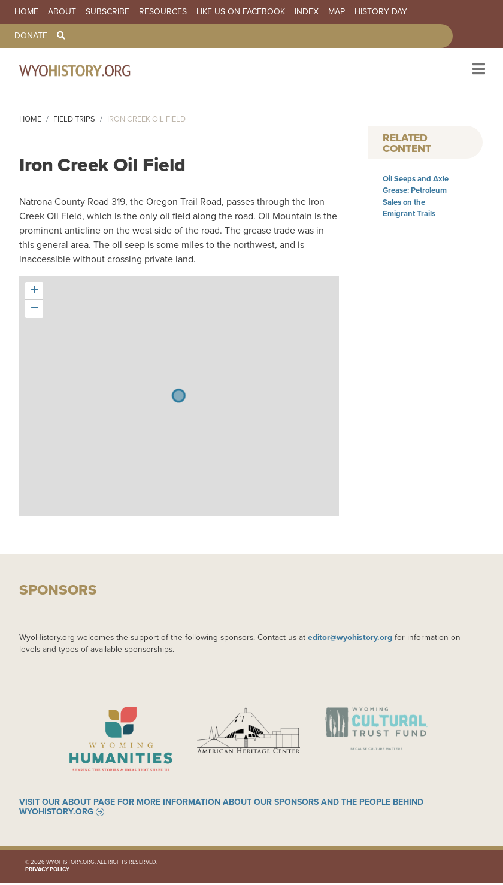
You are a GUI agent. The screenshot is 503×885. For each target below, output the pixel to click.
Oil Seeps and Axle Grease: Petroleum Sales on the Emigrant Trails (416, 196)
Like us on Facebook (240, 12)
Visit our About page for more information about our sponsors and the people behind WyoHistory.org (221, 809)
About (62, 12)
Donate (30, 36)
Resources (163, 12)
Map (336, 12)
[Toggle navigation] (477, 70)
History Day (380, 12)
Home (26, 12)
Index (307, 12)
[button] (34, 291)
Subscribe (107, 12)
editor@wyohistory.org (350, 637)
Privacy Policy (47, 872)
